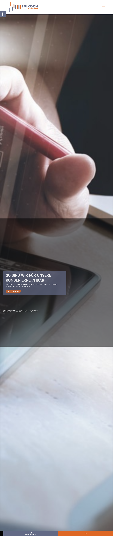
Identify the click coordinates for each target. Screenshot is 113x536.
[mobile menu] (103, 7)
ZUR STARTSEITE (13, 291)
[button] (3, 14)
